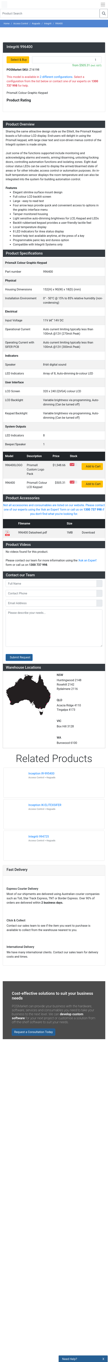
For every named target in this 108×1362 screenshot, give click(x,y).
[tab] (54, 187)
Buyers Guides (66, 866)
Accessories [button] (18, 348)
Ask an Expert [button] (19, 380)
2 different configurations (56, 138)
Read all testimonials (21, 753)
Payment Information (70, 829)
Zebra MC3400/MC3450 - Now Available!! (45, 776)
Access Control (20, 23)
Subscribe (55, 900)
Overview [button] (15, 187)
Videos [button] (12, 369)
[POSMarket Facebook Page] (7, 909)
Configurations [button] (20, 337)
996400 (58, 23)
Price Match (64, 872)
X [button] (103, 1359)
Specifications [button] (19, 326)
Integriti (48, 23)
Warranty (62, 879)
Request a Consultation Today (33, 689)
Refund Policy (65, 848)
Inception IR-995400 (41, 421)
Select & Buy (19, 121)
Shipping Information (70, 836)
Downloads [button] (16, 358)
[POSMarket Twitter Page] (13, 909)
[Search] (104, 13)
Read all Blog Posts (20, 803)
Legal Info (63, 860)
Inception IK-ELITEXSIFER (44, 453)
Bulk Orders (64, 854)
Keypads (36, 23)
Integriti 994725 (38, 484)
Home (6, 23)
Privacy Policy (66, 842)
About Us (63, 823)
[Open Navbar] (103, 4)
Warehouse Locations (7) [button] (30, 390)
